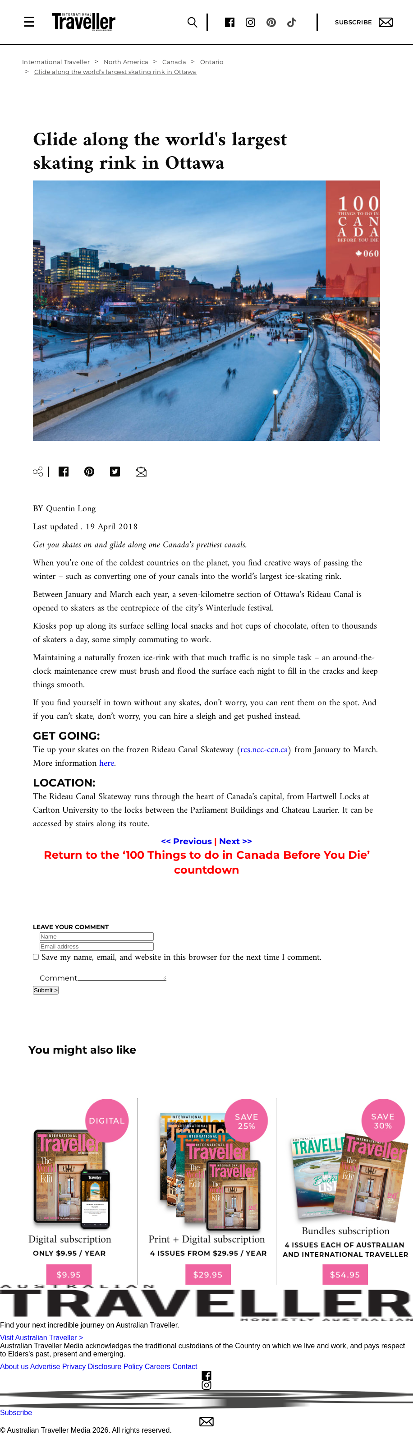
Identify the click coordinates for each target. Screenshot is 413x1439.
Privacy (74, 1366)
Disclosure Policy (115, 1366)
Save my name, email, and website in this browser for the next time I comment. (181, 958)
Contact (184, 1366)
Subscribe (364, 22)
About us (14, 1366)
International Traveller (56, 61)
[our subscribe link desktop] (206, 1191)
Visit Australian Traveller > (41, 1338)
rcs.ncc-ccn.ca (264, 750)
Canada (174, 61)
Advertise (45, 1366)
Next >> (235, 841)
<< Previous (186, 841)
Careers (157, 1366)
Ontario (212, 61)
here (106, 764)
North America (126, 61)
